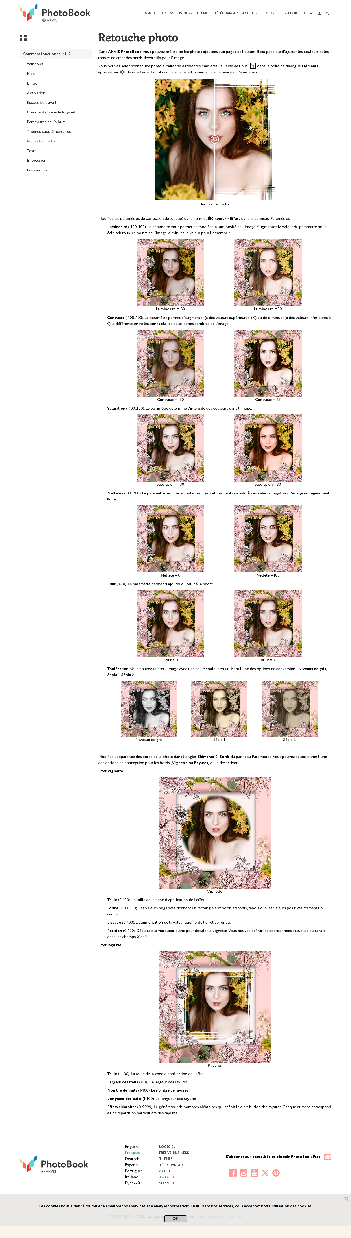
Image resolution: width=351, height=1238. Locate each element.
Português (134, 1171)
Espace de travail (41, 103)
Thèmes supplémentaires (49, 132)
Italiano (131, 1177)
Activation (36, 93)
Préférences (37, 170)
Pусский (132, 1183)
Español (132, 1165)
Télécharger (226, 13)
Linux (32, 83)
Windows (35, 64)
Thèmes (203, 13)
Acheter (249, 13)
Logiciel (149, 13)
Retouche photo (41, 141)
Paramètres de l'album (46, 122)
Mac (31, 74)
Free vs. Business (177, 13)
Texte (32, 151)
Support (291, 13)
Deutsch (132, 1159)
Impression (36, 160)
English (131, 1147)
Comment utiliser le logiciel (51, 112)
